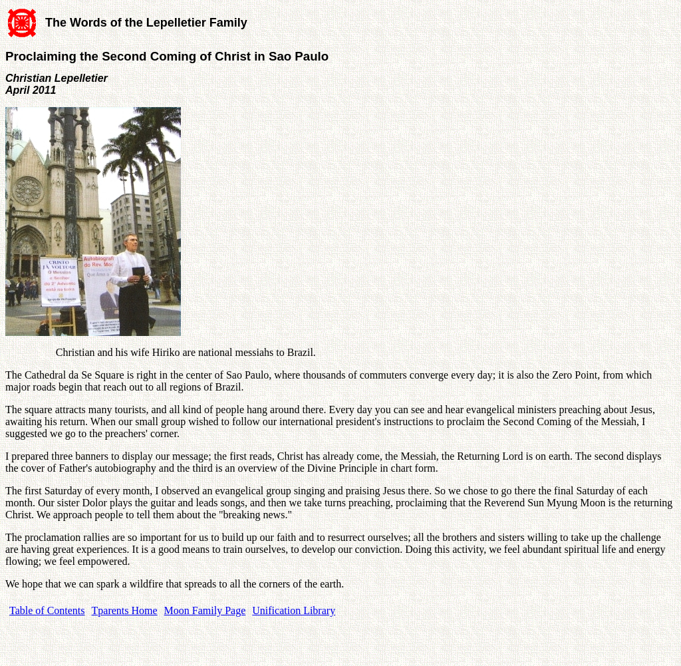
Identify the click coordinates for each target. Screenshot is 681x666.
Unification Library (293, 610)
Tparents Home (125, 610)
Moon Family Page (205, 610)
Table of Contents (47, 610)
